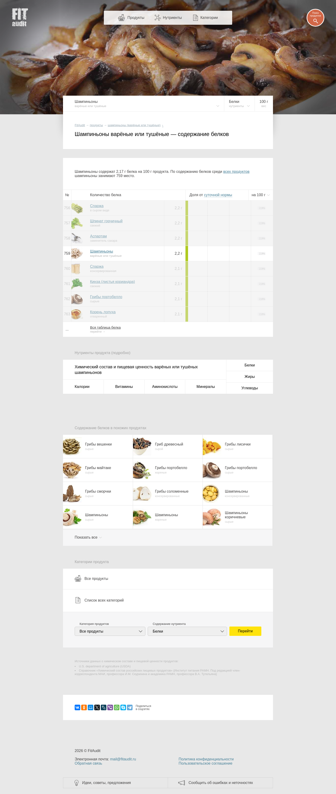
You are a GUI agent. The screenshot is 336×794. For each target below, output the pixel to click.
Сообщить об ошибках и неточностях (221, 783)
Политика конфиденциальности (206, 759)
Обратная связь (88, 763)
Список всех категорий (99, 600)
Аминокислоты (165, 387)
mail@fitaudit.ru (123, 759)
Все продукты (91, 578)
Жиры (250, 377)
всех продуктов (236, 172)
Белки (250, 365)
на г (259, 195)
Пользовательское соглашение (205, 763)
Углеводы (250, 388)
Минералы (205, 387)
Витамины (124, 387)
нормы (218, 195)
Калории (82, 387)
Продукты (135, 18)
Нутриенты (172, 18)
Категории (209, 18)
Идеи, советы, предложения (106, 783)
